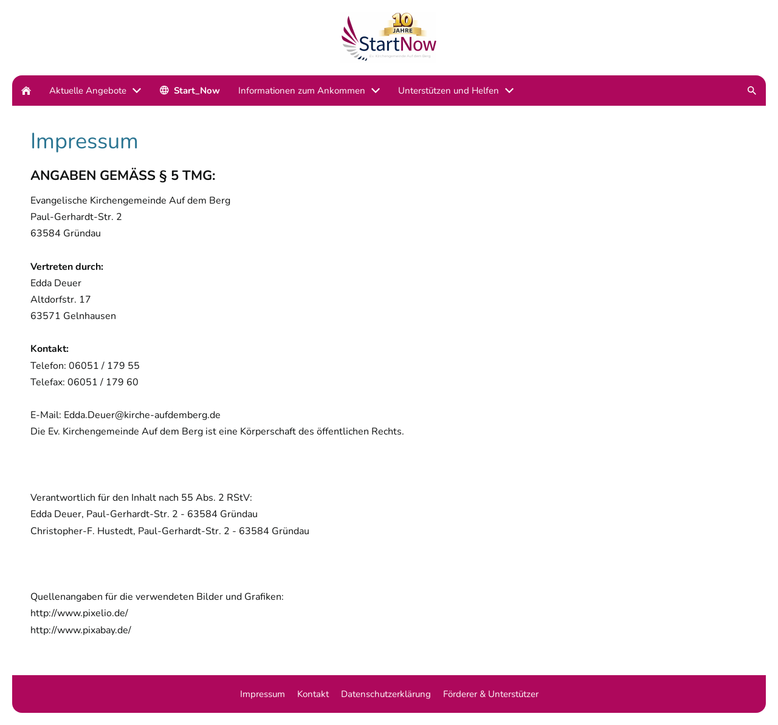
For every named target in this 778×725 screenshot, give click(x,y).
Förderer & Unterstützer (491, 694)
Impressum (262, 694)
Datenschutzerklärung (386, 694)
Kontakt (313, 694)
